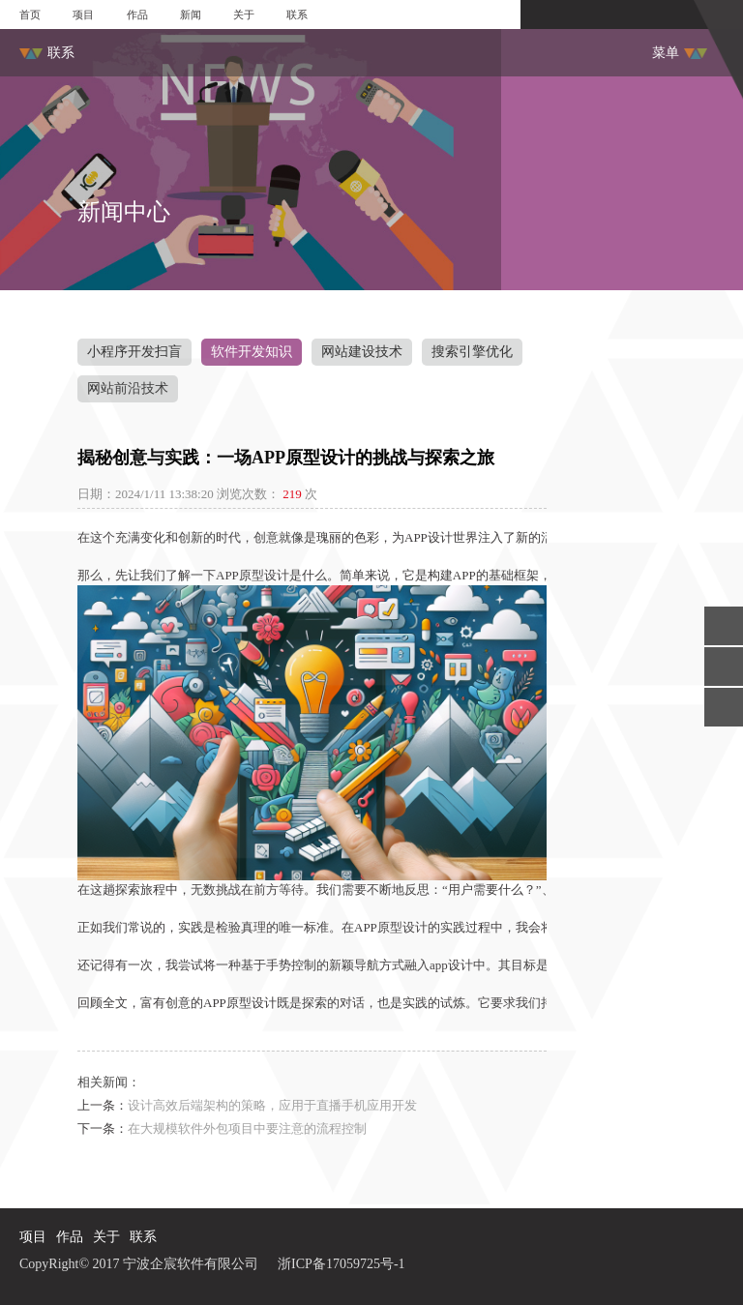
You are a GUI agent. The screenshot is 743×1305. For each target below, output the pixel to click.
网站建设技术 (361, 351)
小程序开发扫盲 (134, 351)
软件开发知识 (251, 351)
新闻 (190, 14)
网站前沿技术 (127, 388)
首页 (30, 14)
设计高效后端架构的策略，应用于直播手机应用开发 (272, 1105)
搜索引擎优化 (472, 351)
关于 (243, 14)
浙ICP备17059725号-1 (341, 1264)
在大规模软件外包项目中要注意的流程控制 (247, 1128)
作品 (137, 14)
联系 (297, 14)
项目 (83, 14)
